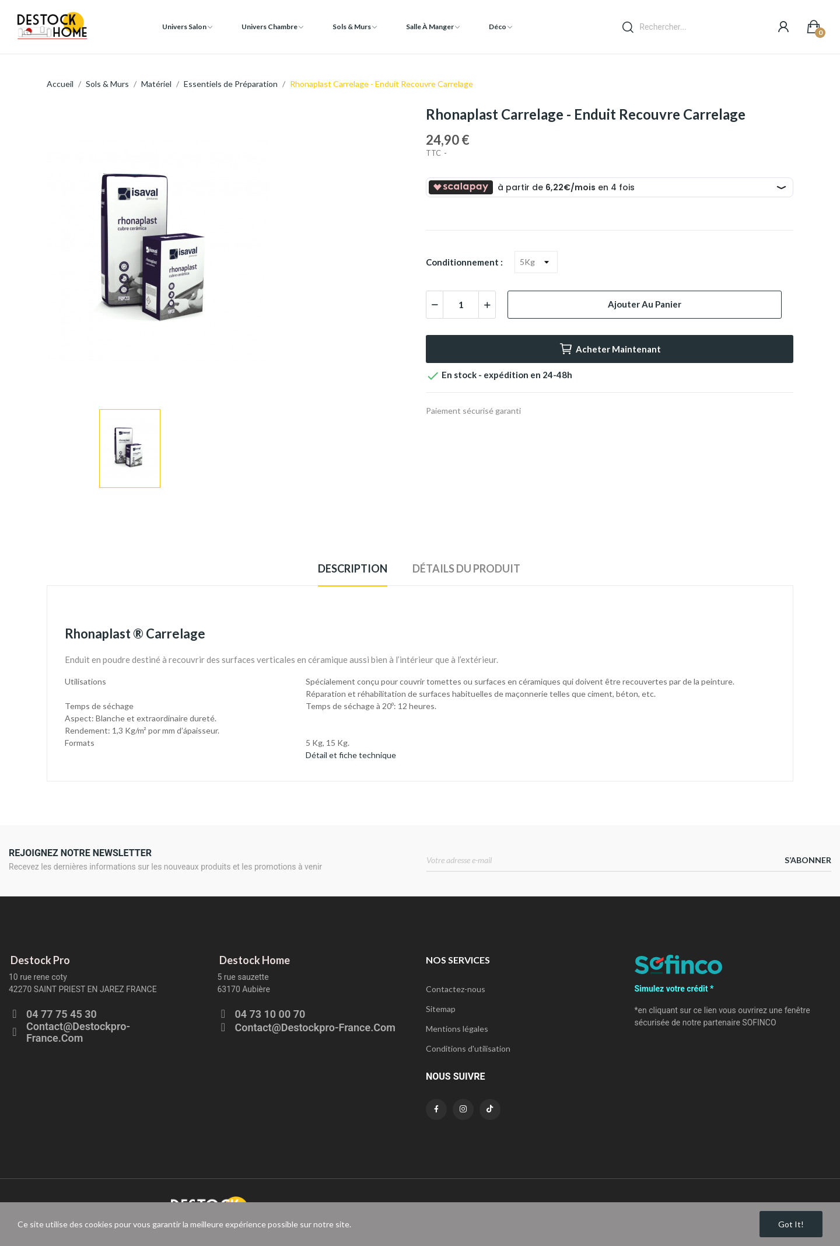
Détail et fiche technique (351, 755)
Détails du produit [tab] (466, 568)
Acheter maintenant (610, 349)
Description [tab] (352, 568)
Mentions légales (457, 1029)
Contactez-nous (455, 989)
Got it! (791, 1224)
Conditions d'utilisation (468, 1048)
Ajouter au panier (644, 304)
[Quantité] (460, 305)
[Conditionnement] (536, 262)
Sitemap (441, 1009)
